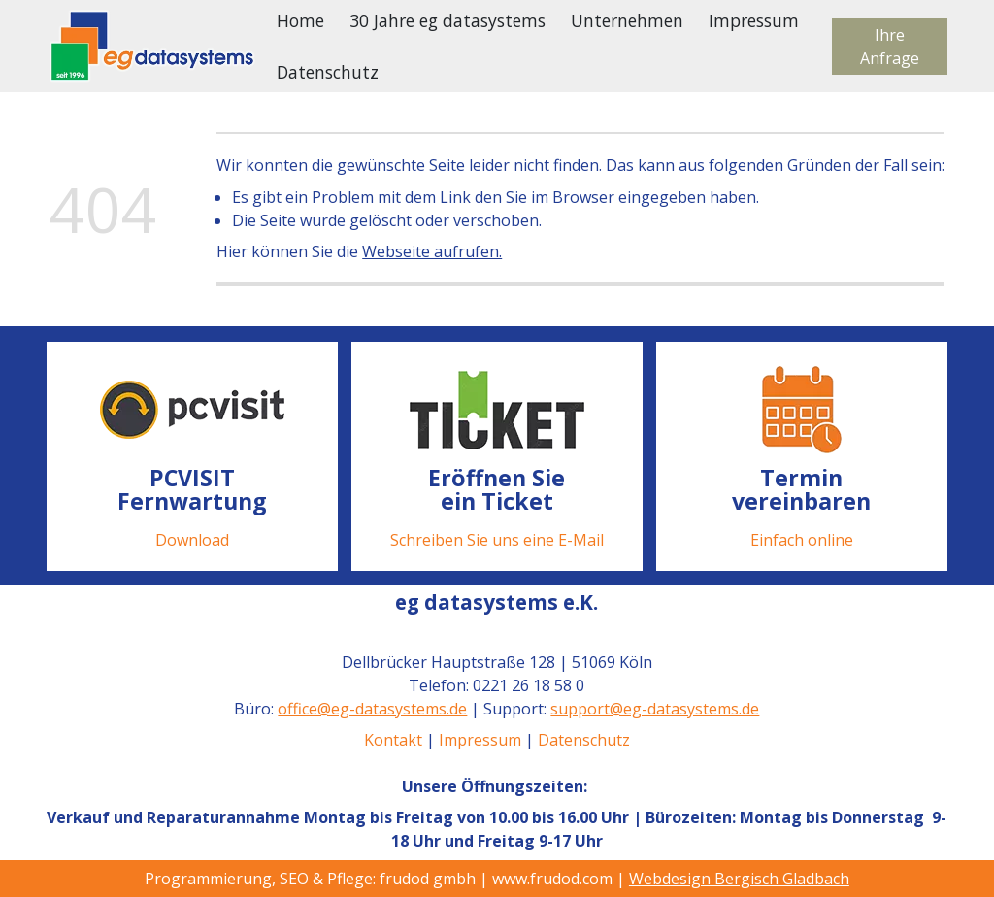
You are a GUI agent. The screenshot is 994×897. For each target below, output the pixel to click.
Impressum (754, 20)
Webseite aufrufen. (432, 251)
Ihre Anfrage (889, 46)
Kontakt (393, 739)
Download (192, 538)
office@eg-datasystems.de (373, 708)
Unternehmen (627, 20)
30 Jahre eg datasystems (447, 20)
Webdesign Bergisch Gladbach (739, 878)
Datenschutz (328, 71)
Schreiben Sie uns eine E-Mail (497, 538)
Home (300, 20)
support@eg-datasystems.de (655, 708)
